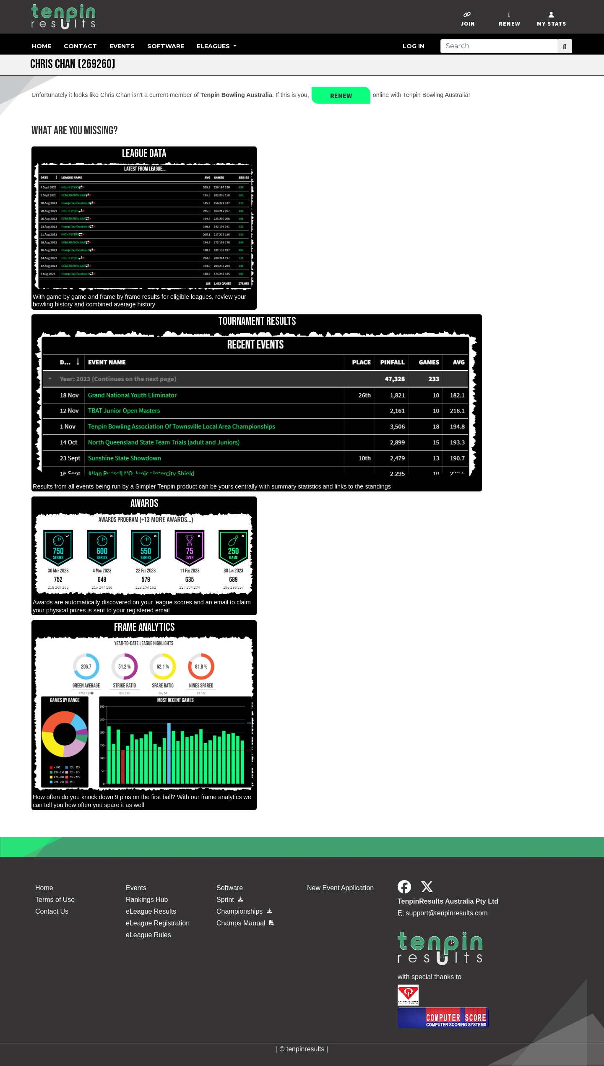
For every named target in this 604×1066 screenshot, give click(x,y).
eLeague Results (151, 911)
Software (165, 46)
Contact (80, 46)
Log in (413, 46)
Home (41, 46)
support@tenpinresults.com (447, 913)
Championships (244, 911)
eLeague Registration (158, 923)
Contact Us (51, 911)
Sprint (229, 899)
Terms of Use (55, 899)
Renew (341, 95)
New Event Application (340, 887)
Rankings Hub (147, 899)
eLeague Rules (148, 934)
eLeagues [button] (214, 46)
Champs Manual (245, 923)
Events (122, 46)
